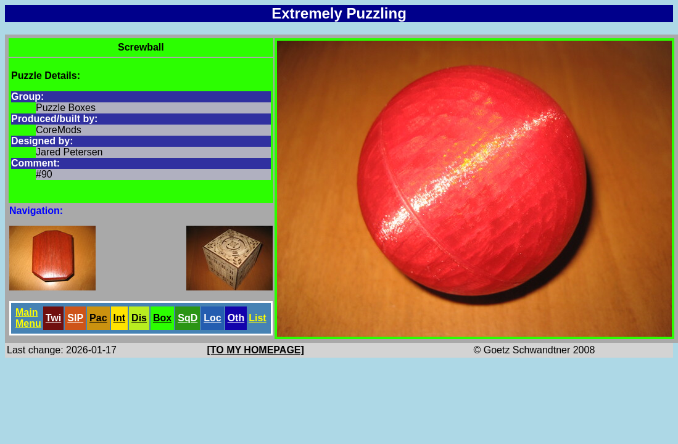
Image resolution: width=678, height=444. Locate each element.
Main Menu (28, 318)
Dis (139, 318)
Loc (212, 318)
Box (162, 318)
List (257, 318)
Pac (98, 318)
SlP (75, 318)
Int (120, 318)
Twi (53, 318)
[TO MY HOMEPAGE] (255, 350)
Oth (236, 318)
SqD (187, 318)
